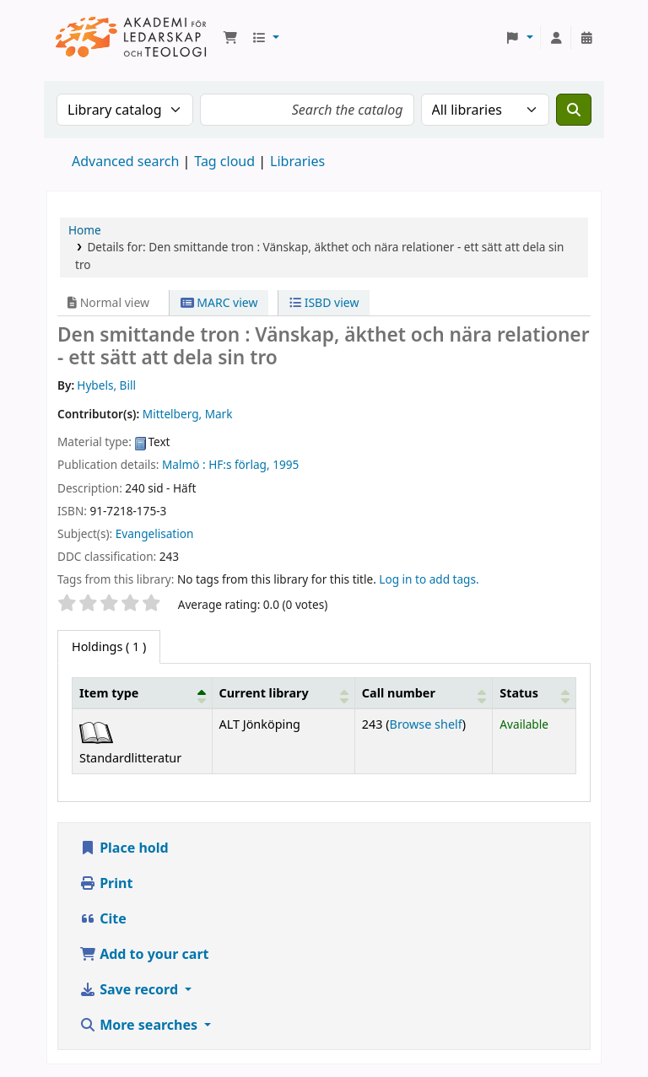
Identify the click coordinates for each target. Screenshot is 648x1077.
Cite (103, 918)
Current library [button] (264, 693)
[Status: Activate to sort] (534, 692)
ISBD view (324, 302)
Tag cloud (224, 161)
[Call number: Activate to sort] (423, 692)
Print (105, 883)
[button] (230, 38)
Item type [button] (108, 693)
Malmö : (184, 464)
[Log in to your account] (556, 38)
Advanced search (125, 161)
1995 (286, 464)
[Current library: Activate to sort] (283, 692)
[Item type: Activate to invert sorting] (143, 692)
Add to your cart (144, 954)
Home (84, 230)
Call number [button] (398, 693)
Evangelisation (155, 533)
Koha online (131, 37)
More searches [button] (140, 1024)
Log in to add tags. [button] (428, 579)
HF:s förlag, (238, 464)
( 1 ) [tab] (109, 646)
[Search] (573, 110)
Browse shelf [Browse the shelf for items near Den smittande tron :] (426, 724)
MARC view (219, 302)
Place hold (124, 847)
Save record (130, 989)
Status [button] (519, 693)
